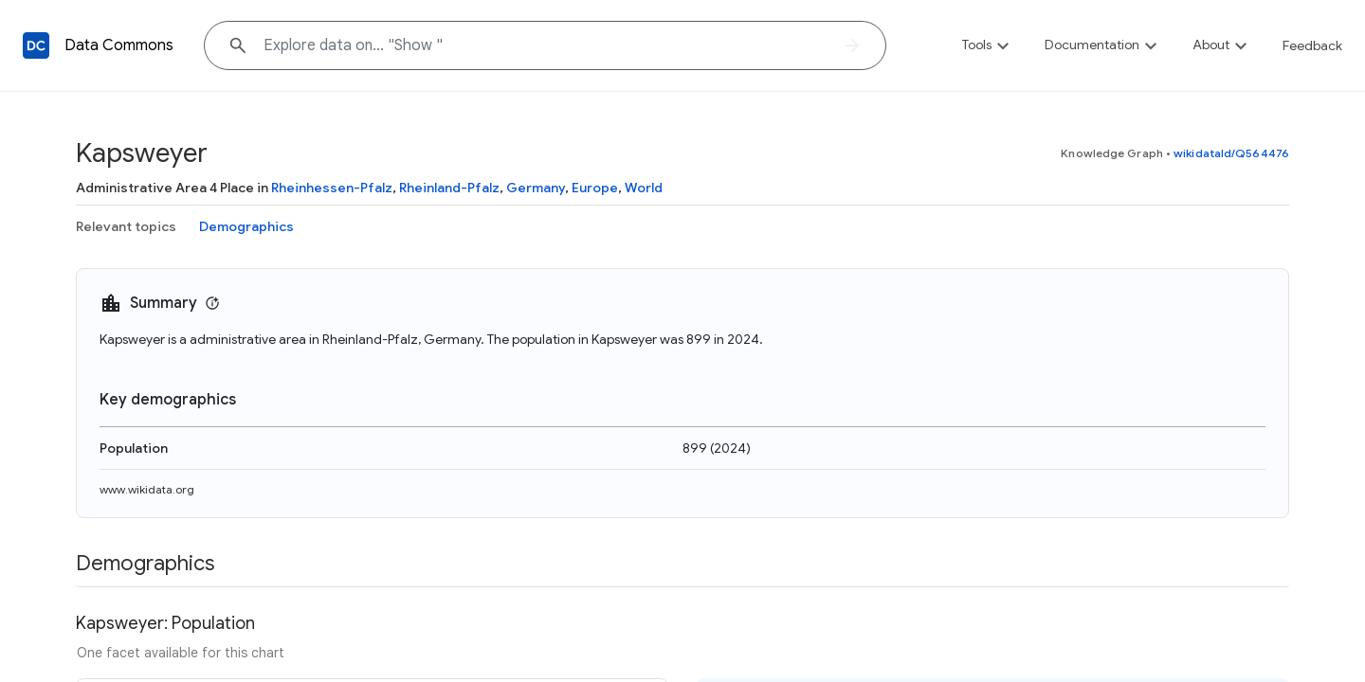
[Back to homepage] (36, 45)
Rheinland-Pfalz (449, 187)
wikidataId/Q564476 (1231, 153)
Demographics (246, 226)
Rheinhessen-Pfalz (331, 187)
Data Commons (118, 45)
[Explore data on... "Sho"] (545, 45)
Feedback (1312, 45)
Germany (535, 187)
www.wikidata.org (147, 489)
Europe (595, 187)
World (644, 187)
